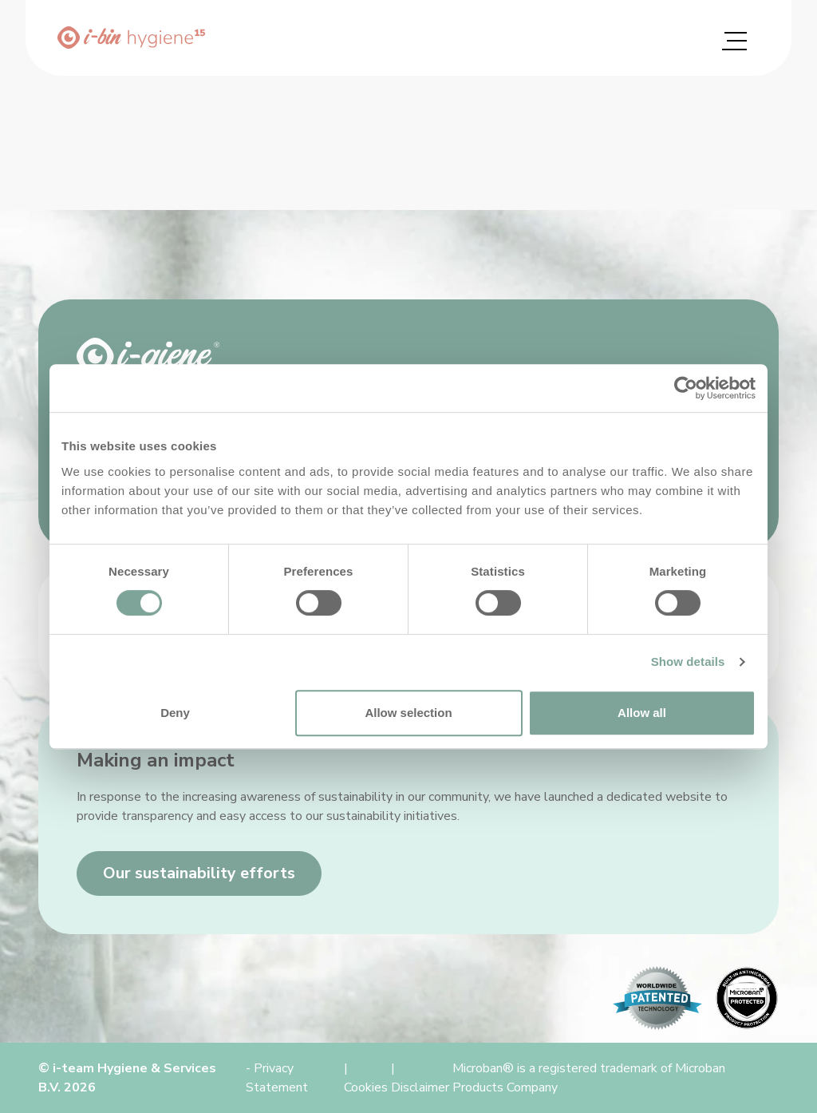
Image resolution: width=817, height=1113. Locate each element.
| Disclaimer (420, 1078)
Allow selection (408, 712)
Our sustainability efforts (199, 873)
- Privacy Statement (277, 1078)
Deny (175, 712)
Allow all (642, 712)
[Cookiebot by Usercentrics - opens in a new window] (686, 388)
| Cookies (366, 1078)
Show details (688, 661)
